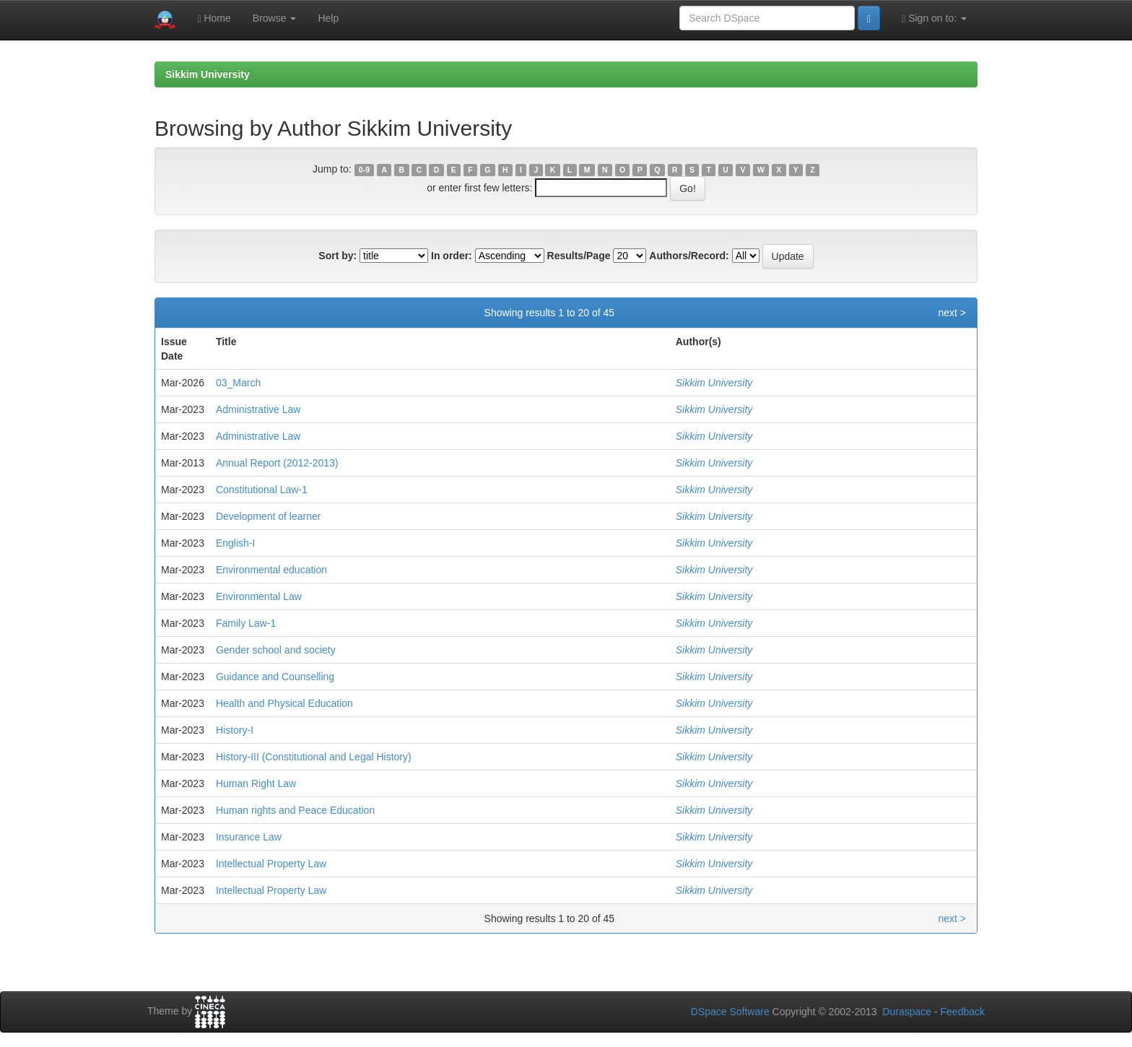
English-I (235, 543)
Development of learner (268, 516)
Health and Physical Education (284, 703)
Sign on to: (934, 18)
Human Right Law (256, 783)
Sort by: (337, 255)
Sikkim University (207, 74)
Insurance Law (249, 837)
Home (213, 18)
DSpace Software (730, 1011)
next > (952, 312)
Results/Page (579, 255)
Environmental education (271, 569)
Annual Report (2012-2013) (277, 463)
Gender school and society (276, 650)
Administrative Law (258, 409)
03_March (238, 382)
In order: (451, 255)
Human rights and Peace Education (295, 810)
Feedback (963, 1011)
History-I (234, 730)
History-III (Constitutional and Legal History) (314, 757)
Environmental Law (259, 596)
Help (328, 18)
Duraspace (906, 1011)
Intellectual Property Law (271, 863)
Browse (275, 18)
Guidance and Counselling (275, 676)
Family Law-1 (246, 623)
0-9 (364, 169)
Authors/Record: (688, 255)
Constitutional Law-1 (262, 489)
